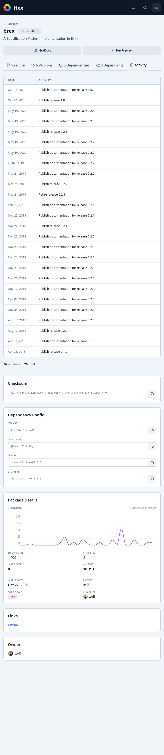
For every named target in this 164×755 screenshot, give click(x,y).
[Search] (145, 8)
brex (9, 30)
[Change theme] (133, 7)
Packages (10, 24)
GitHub (13, 625)
